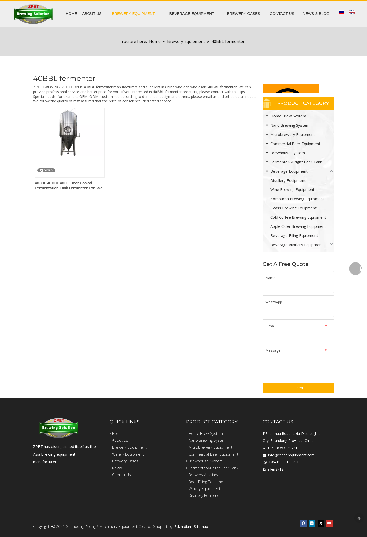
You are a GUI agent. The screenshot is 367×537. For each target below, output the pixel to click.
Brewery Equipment (129, 447)
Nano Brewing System (289, 125)
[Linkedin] (312, 522)
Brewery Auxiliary (203, 474)
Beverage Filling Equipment (294, 235)
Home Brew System (288, 115)
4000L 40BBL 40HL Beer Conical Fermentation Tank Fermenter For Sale (69, 185)
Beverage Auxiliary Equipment (296, 244)
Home (117, 433)
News (117, 467)
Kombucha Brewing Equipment (297, 198)
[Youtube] (329, 522)
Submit (298, 387)
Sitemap (201, 526)
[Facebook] (303, 522)
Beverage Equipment (289, 171)
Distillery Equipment (288, 180)
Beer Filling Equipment (208, 481)
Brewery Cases (125, 460)
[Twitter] (321, 522)
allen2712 (275, 469)
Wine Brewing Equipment (292, 189)
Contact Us (121, 474)
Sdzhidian (183, 526)
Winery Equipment (128, 454)
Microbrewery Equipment (292, 134)
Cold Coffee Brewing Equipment (298, 217)
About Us (120, 440)
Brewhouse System (287, 152)
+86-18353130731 (282, 447)
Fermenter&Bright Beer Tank (296, 161)
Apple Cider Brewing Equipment (298, 226)
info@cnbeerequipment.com (291, 454)
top (359, 518)
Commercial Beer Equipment (295, 143)
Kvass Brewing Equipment (293, 207)
